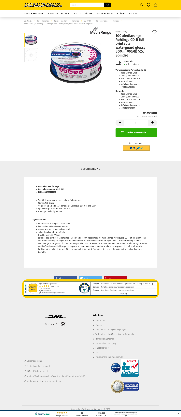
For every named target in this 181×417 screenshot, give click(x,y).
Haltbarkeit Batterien (104, 339)
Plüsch (121, 13)
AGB (97, 352)
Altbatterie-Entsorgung (105, 343)
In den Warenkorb (133, 132)
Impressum (100, 320)
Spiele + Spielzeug (33, 13)
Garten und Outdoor (58, 13)
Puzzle (77, 13)
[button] (65, 278)
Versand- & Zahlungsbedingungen (110, 329)
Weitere (133, 13)
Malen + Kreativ (105, 13)
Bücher (88, 13)
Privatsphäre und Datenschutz (109, 357)
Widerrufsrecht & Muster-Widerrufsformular (115, 334)
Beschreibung (90, 168)
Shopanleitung (101, 348)
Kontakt (98, 325)
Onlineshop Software (80, 409)
